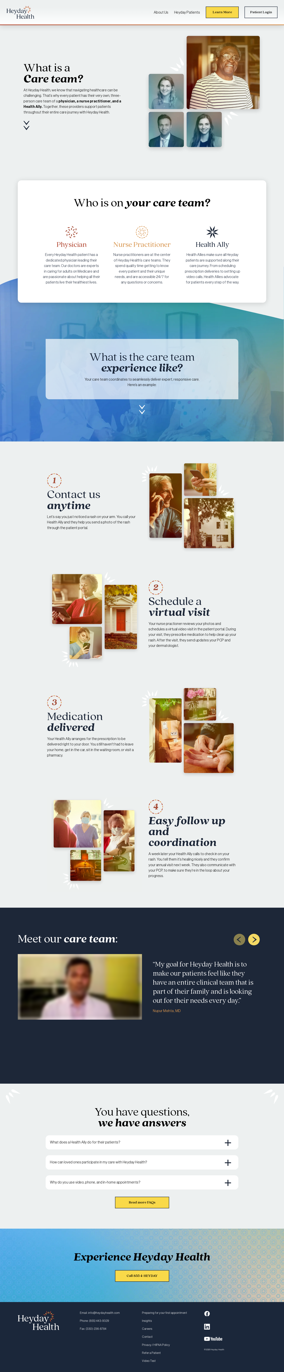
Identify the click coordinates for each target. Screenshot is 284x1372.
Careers (147, 1328)
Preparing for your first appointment (164, 1312)
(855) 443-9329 (99, 1320)
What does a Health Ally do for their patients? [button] (85, 1142)
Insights (147, 1320)
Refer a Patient (151, 1353)
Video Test (149, 1360)
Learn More (222, 12)
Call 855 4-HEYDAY (142, 1276)
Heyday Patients (187, 12)
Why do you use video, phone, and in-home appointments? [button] (95, 1182)
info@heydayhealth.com (104, 1312)
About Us (161, 12)
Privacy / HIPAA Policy (156, 1345)
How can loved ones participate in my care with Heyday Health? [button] (98, 1162)
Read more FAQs (142, 1202)
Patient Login (261, 12)
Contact (147, 1336)
